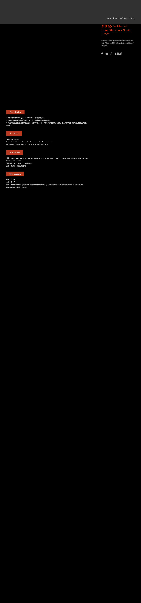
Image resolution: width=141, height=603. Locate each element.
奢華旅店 (124, 18)
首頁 (133, 18)
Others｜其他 (111, 18)
